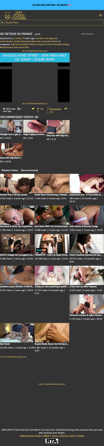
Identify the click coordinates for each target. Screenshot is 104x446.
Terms (55, 435)
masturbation (6, 41)
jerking (24, 41)
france (55, 41)
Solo (16, 47)
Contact (80, 435)
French (49, 44)
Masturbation (6, 47)
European (41, 44)
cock (46, 38)
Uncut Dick (23, 47)
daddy (17, 41)
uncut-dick (46, 41)
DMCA (46, 435)
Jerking (65, 44)
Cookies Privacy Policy (30, 435)
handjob (32, 41)
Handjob (57, 44)
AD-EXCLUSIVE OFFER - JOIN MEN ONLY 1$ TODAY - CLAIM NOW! (35, 58)
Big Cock (15, 44)
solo (38, 41)
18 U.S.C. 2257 (67, 435)
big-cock (53, 38)
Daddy (32, 44)
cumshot (39, 38)
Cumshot (24, 44)
